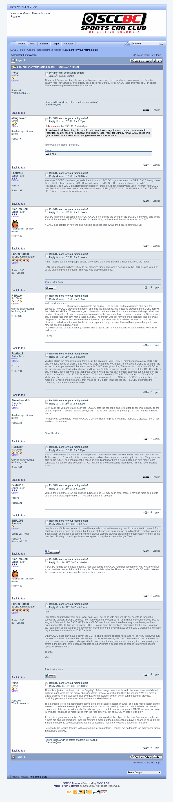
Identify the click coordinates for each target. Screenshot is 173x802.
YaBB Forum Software (66, 786)
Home (21, 44)
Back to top (18, 112)
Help (32, 44)
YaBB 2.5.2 (103, 783)
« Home (15, 776)
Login (44, 13)
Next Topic (156, 55)
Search (44, 44)
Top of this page (38, 776)
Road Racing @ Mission (49, 50)
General (31, 50)
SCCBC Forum (17, 50)
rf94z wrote (51, 126)
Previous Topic (141, 55)
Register (16, 16)
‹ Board (24, 776)
